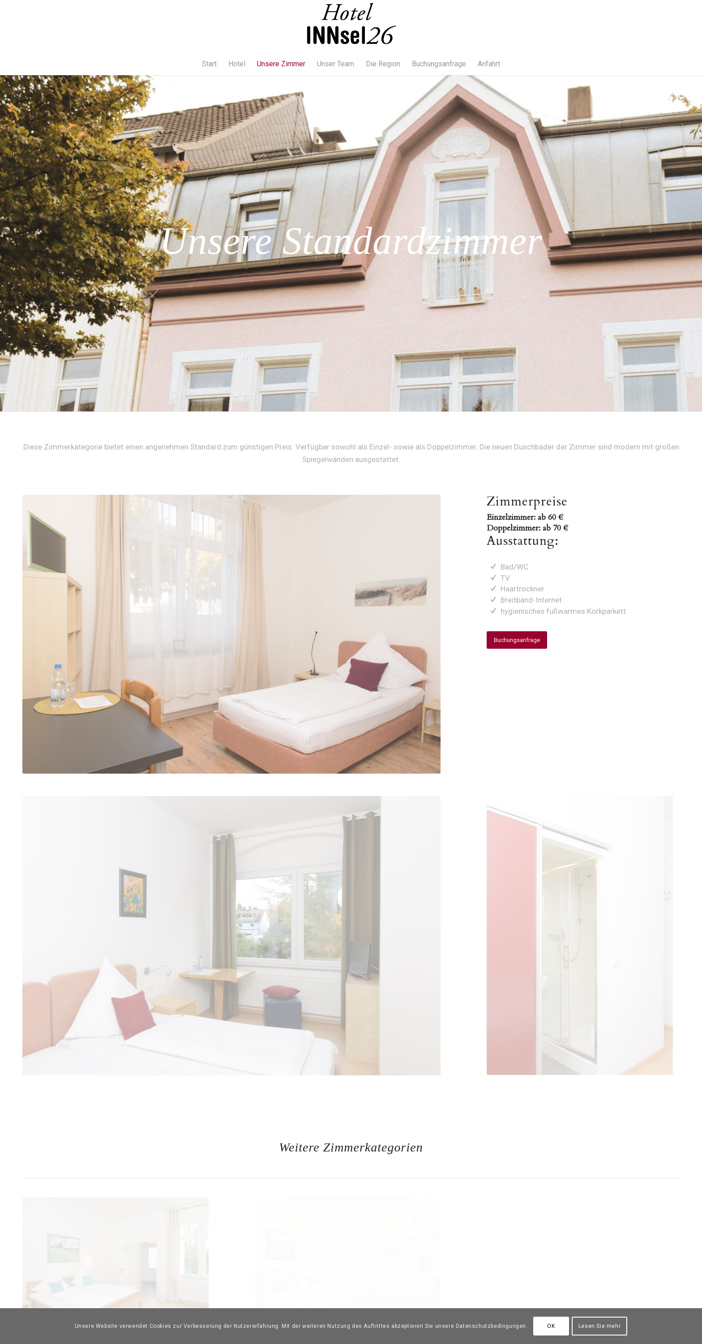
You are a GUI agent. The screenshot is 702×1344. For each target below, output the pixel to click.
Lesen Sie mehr (599, 1326)
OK (551, 1326)
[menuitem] (209, 64)
